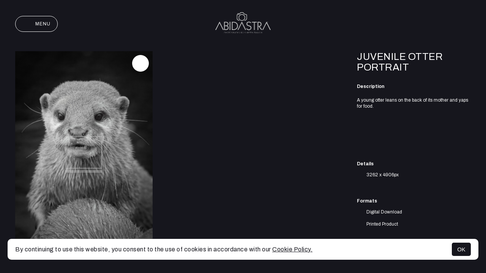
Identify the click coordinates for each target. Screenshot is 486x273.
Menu (36, 23)
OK (461, 249)
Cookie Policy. (292, 249)
